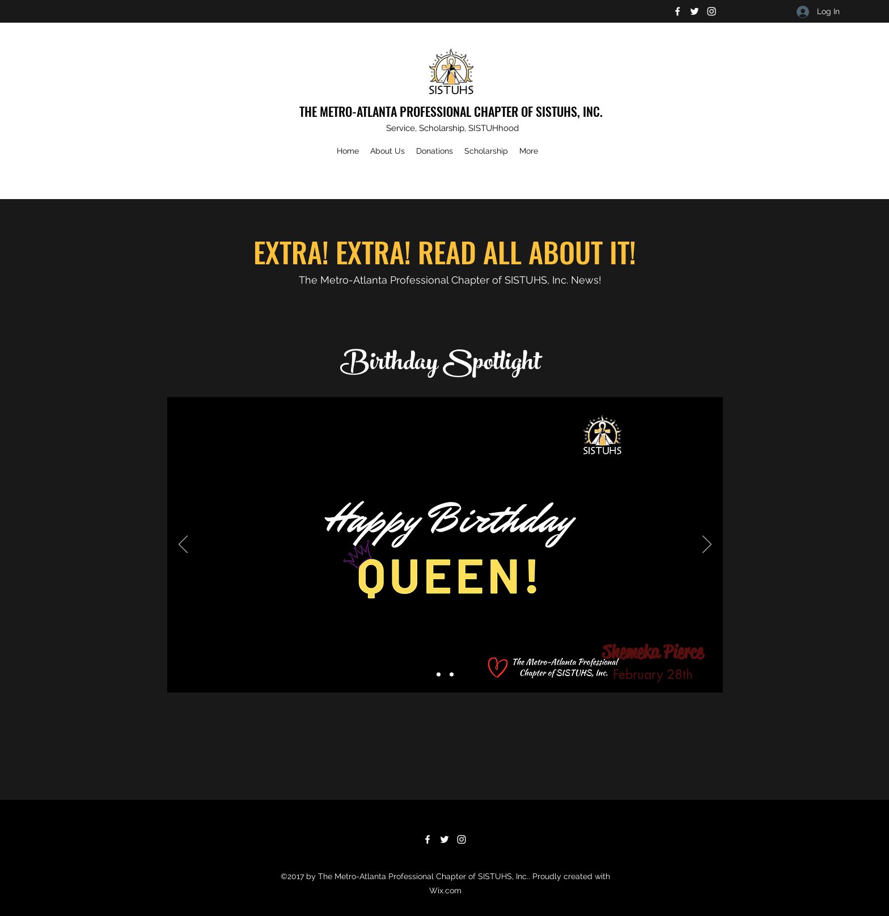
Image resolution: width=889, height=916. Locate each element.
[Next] (707, 545)
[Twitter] (694, 11)
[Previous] (183, 545)
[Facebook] (677, 11)
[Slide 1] (439, 675)
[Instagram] (711, 11)
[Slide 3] (452, 675)
